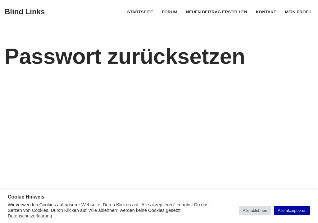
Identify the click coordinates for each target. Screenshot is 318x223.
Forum (169, 12)
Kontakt (266, 12)
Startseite (140, 12)
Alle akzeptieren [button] (292, 210)
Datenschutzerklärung (30, 215)
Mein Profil (298, 12)
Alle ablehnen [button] (255, 210)
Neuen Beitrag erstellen (216, 12)
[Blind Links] (25, 12)
